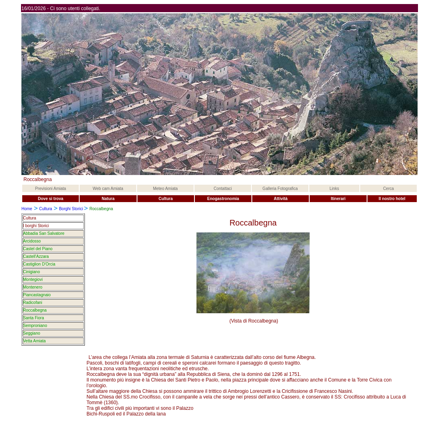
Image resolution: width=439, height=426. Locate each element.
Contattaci (222, 188)
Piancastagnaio (37, 295)
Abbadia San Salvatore (43, 233)
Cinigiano (31, 272)
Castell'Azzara (36, 256)
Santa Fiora (33, 318)
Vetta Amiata (34, 341)
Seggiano (31, 333)
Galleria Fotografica (280, 188)
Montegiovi (32, 279)
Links (334, 188)
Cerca (388, 188)
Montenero (32, 287)
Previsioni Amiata (50, 188)
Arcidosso (32, 241)
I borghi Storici (36, 226)
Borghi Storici (71, 209)
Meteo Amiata (165, 188)
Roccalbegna (34, 310)
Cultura (45, 209)
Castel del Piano (38, 249)
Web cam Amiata (108, 188)
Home (26, 209)
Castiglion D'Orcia (39, 264)
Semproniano (35, 325)
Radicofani (32, 302)
